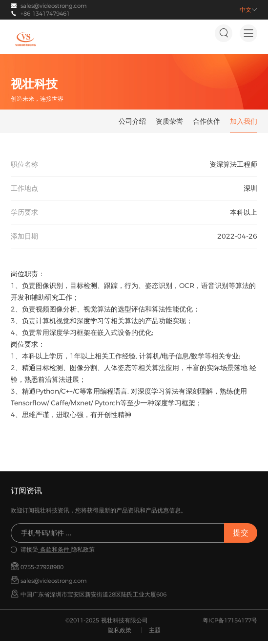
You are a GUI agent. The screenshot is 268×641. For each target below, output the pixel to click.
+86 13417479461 (45, 13)
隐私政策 (119, 630)
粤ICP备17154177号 (230, 620)
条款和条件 (54, 549)
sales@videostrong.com (54, 5)
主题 (155, 630)
